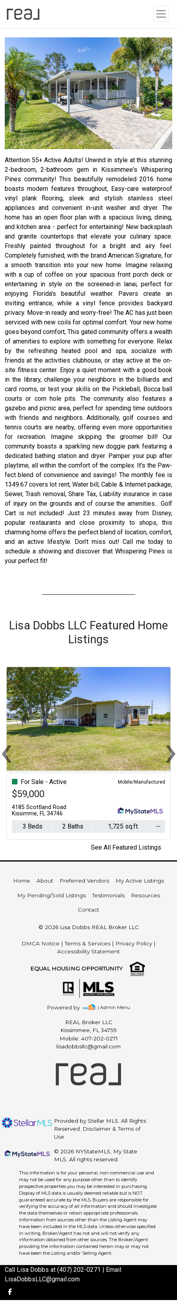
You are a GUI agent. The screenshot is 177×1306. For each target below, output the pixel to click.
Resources (145, 895)
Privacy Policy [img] (133, 943)
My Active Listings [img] (139, 880)
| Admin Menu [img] (114, 1007)
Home (21, 880)
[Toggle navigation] (161, 14)
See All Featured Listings (126, 847)
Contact (88, 909)
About (45, 880)
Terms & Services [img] (87, 943)
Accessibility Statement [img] (88, 951)
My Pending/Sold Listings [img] (51, 895)
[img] (68, 1007)
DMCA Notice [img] (40, 943)
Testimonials (108, 895)
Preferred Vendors (84, 880)
